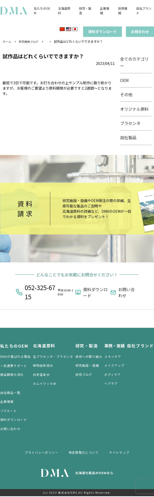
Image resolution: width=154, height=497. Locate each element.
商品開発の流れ (11, 375)
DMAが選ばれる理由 (15, 357)
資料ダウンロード (95, 293)
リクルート (8, 411)
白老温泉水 (41, 375)
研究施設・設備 (87, 366)
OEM (126, 80)
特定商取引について (84, 453)
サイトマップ (119, 453)
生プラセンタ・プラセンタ (53, 357)
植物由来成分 (43, 366)
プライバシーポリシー (41, 453)
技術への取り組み (88, 357)
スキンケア (113, 357)
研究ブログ (83, 375)
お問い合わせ (126, 293)
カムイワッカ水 (44, 384)
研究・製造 (86, 346)
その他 (128, 94)
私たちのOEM (14, 346)
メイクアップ (115, 366)
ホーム (7, 41)
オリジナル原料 (136, 109)
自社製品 (130, 137)
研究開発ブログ (30, 41)
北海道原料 (44, 346)
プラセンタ (132, 123)
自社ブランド (140, 346)
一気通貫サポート (13, 366)
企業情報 (7, 402)
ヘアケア (111, 384)
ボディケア (113, 375)
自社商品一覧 (10, 393)
